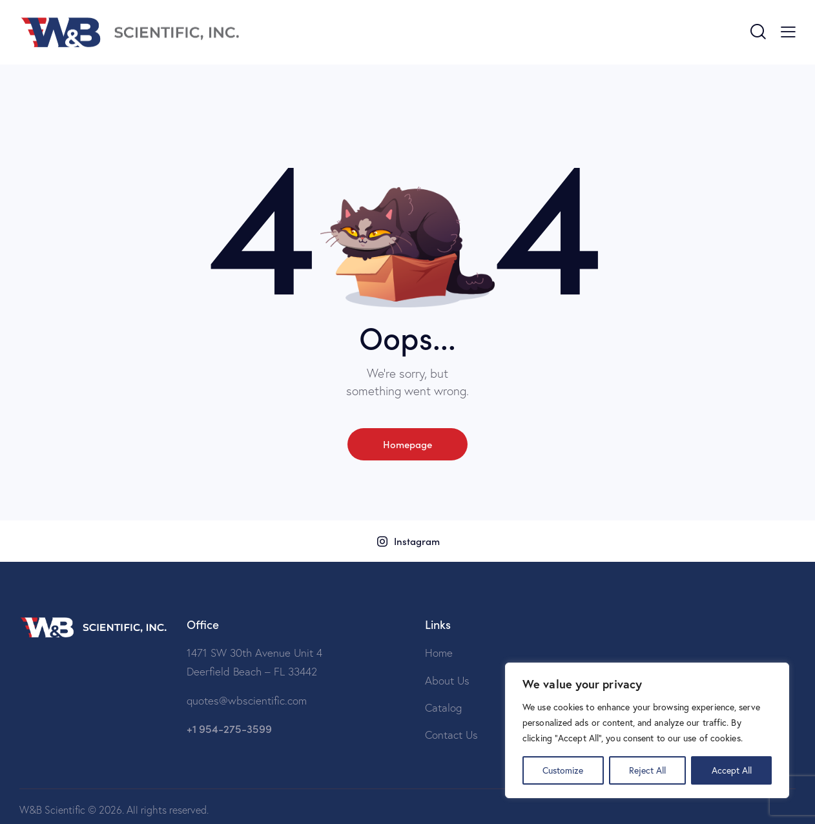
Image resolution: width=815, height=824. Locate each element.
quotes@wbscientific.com (247, 700)
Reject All (647, 770)
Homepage (407, 444)
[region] (647, 730)
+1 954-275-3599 (229, 728)
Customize (562, 770)
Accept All (732, 770)
